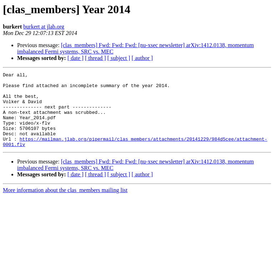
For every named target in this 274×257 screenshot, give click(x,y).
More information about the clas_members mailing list (65, 205)
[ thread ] (95, 58)
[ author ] (142, 58)
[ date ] (75, 58)
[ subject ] (118, 58)
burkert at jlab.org (43, 27)
